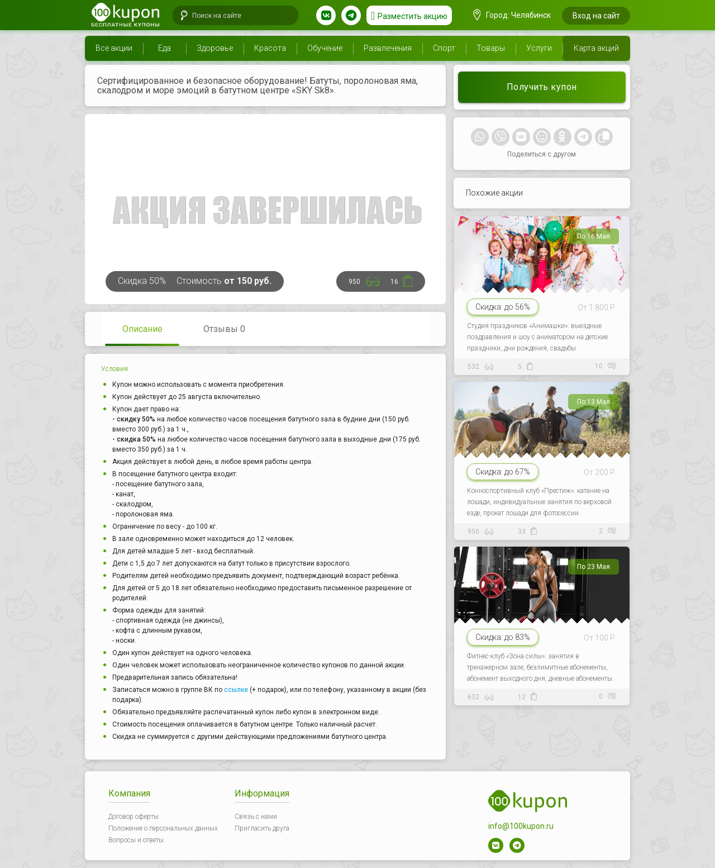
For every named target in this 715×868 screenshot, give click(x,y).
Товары (490, 48)
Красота (270, 48)
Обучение (324, 48)
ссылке (236, 690)
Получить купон (542, 87)
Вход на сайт (596, 15)
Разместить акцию (412, 16)
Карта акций (596, 48)
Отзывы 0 (224, 329)
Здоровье (215, 48)
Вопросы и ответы (136, 840)
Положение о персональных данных (163, 828)
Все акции (114, 48)
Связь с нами (256, 816)
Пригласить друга (262, 828)
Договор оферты (133, 816)
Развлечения (388, 48)
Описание (142, 329)
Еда (164, 48)
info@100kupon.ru (521, 826)
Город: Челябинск (512, 15)
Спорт (444, 48)
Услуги (539, 48)
